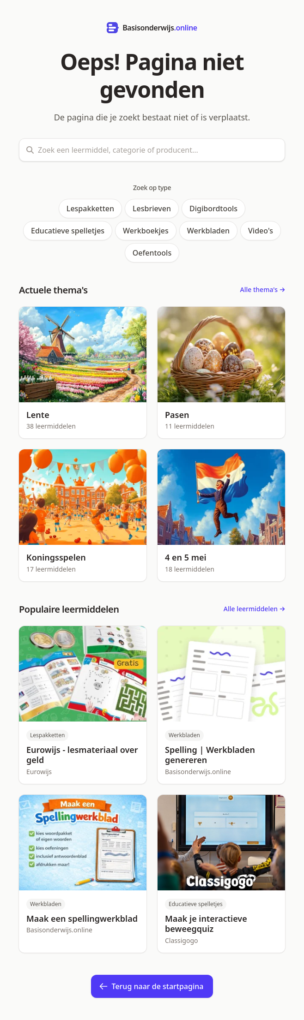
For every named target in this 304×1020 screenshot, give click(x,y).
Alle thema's (262, 289)
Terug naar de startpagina (151, 986)
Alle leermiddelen (254, 608)
